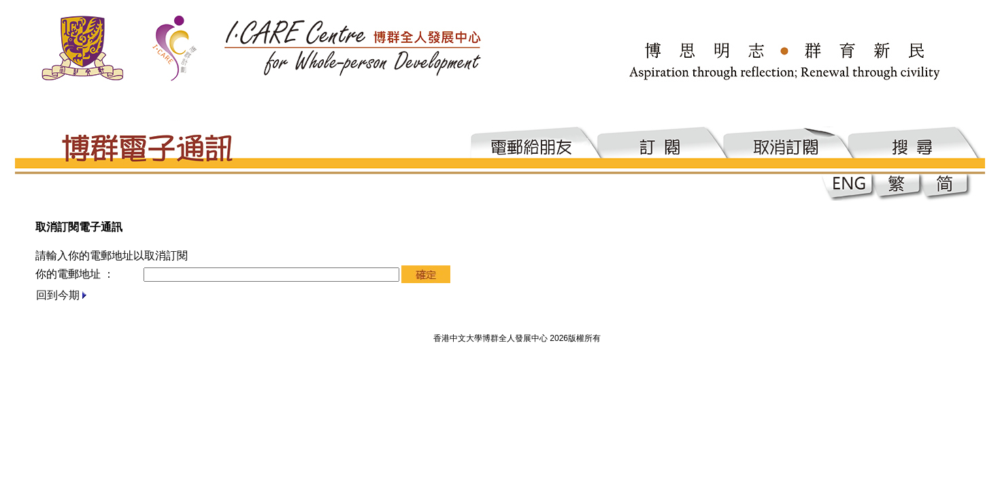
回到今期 (58, 295)
